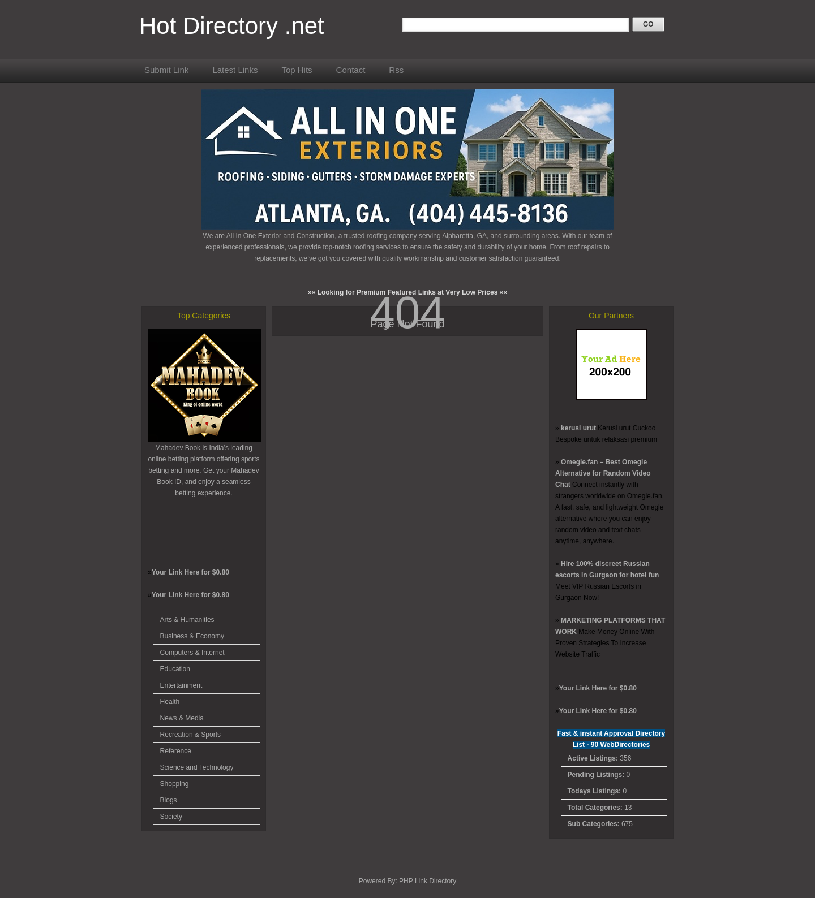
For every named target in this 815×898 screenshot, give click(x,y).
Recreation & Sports (190, 735)
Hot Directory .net (231, 25)
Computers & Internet (192, 653)
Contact (351, 70)
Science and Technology (197, 767)
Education (175, 669)
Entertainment (181, 685)
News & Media (182, 718)
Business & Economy (192, 636)
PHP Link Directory (427, 881)
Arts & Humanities (187, 620)
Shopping (174, 784)
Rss (396, 70)
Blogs (168, 800)
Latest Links (235, 70)
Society (171, 817)
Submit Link (166, 70)
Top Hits (296, 70)
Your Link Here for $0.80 (190, 572)
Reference (175, 751)
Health (170, 702)
